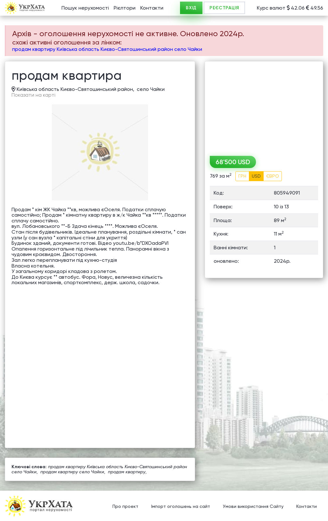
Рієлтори (124, 8)
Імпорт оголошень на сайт (180, 506)
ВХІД (191, 8)
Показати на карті (33, 95)
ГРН (242, 176)
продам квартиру (126, 471)
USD (256, 176)
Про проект (125, 506)
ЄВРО (272, 176)
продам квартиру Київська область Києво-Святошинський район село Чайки (107, 49)
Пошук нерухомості (85, 8)
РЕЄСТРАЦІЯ (224, 8)
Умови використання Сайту (253, 506)
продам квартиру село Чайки (72, 471)
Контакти (151, 8)
